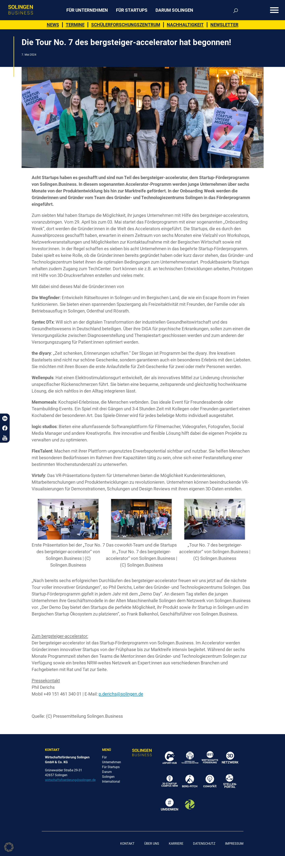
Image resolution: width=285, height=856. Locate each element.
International (111, 781)
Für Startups (131, 10)
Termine (75, 24)
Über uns (151, 843)
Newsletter (224, 24)
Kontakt (127, 843)
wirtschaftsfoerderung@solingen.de (70, 780)
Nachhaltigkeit (185, 24)
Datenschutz (204, 843)
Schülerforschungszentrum (125, 24)
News (53, 24)
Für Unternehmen (87, 10)
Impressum (234, 843)
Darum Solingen (174, 10)
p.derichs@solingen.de (121, 694)
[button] (9, 847)
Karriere (176, 843)
